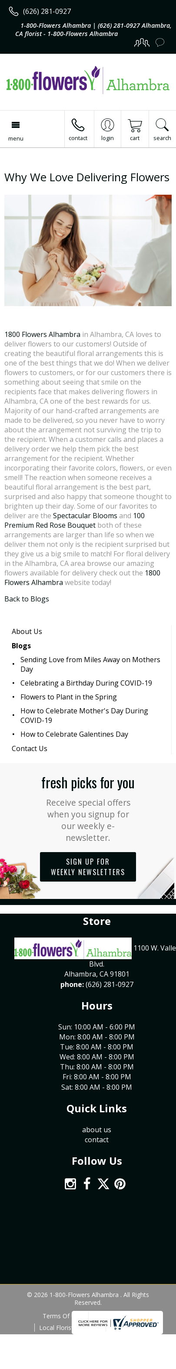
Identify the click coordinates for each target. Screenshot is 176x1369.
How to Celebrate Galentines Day (74, 734)
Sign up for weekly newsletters (88, 866)
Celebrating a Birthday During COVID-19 (86, 683)
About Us (27, 631)
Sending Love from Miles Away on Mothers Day (90, 664)
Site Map (122, 1327)
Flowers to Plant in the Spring (68, 697)
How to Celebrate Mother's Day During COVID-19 (84, 715)
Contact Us (29, 748)
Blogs (21, 645)
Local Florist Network (69, 1327)
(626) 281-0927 (47, 11)
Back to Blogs (26, 599)
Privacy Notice (113, 1316)
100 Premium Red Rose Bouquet (74, 520)
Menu (15, 138)
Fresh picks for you (88, 807)
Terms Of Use (62, 1316)
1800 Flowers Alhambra (42, 334)
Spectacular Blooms (85, 515)
